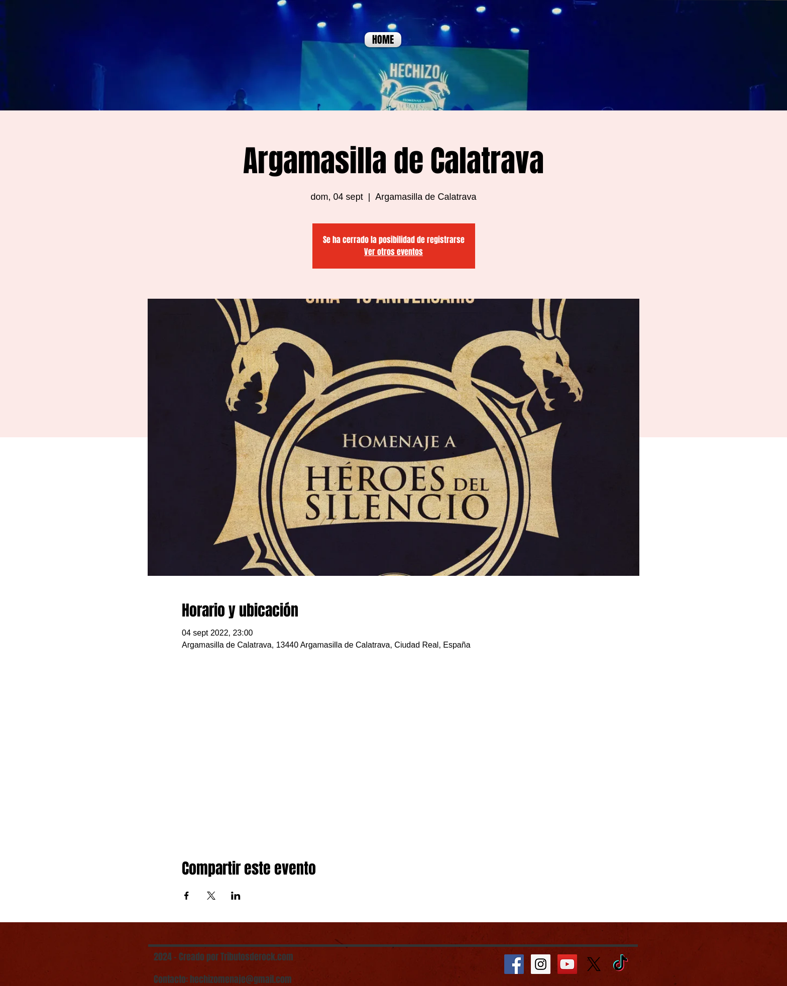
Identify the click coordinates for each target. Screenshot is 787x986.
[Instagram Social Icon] (540, 964)
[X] (594, 964)
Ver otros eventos (393, 252)
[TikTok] (620, 964)
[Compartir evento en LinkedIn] (236, 896)
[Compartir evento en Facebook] (186, 896)
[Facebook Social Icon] (514, 964)
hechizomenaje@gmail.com (241, 979)
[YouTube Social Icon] (567, 964)
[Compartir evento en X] (211, 896)
